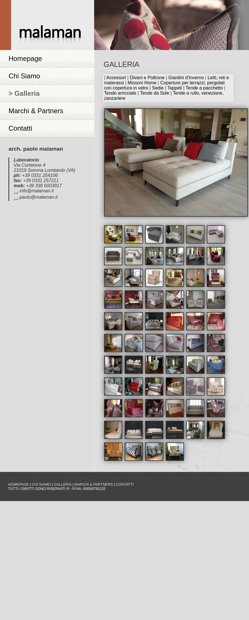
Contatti (20, 128)
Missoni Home (141, 82)
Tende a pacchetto (204, 87)
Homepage (25, 58)
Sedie (158, 87)
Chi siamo (41, 484)
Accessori (116, 77)
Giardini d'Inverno (186, 77)
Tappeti (174, 87)
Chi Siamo (24, 76)
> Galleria (24, 93)
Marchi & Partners (36, 111)
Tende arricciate (120, 93)
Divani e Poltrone (147, 77)
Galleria (63, 484)
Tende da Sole (154, 93)
